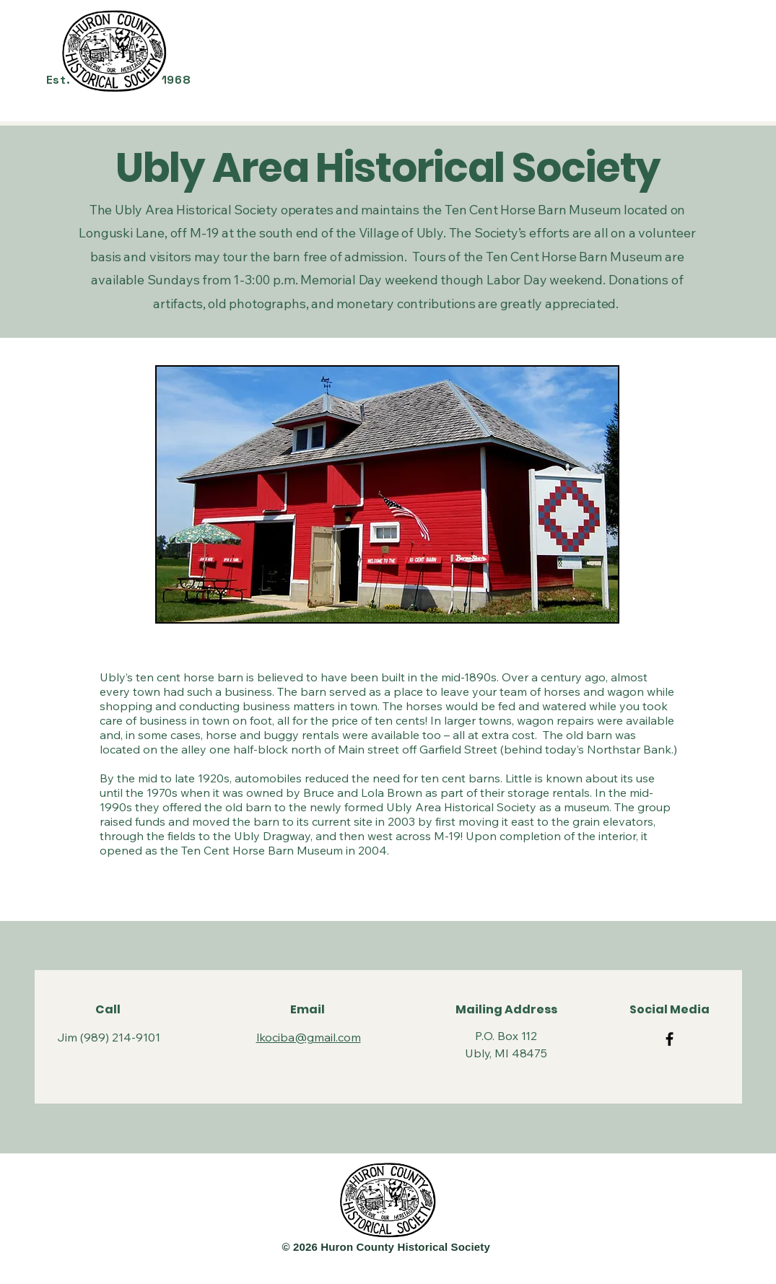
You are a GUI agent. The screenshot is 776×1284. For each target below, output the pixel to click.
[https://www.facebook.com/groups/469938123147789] (670, 1039)
